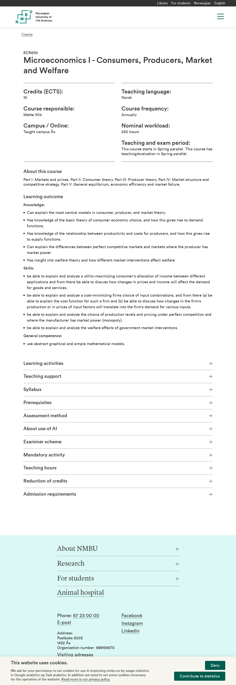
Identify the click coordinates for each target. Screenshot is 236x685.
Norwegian (202, 3)
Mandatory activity (118, 455)
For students (180, 3)
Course (27, 34)
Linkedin (130, 631)
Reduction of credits (118, 481)
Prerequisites (118, 402)
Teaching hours (118, 467)
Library (162, 3)
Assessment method (118, 415)
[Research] (118, 564)
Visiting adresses (75, 654)
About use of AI (118, 428)
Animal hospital (80, 593)
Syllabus (118, 389)
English (219, 3)
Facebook (132, 615)
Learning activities (118, 363)
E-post (64, 622)
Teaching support (118, 376)
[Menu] (220, 16)
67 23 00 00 (86, 615)
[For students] (118, 578)
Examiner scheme (118, 441)
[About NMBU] (118, 549)
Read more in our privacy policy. (85, 679)
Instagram (132, 623)
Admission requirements (118, 494)
